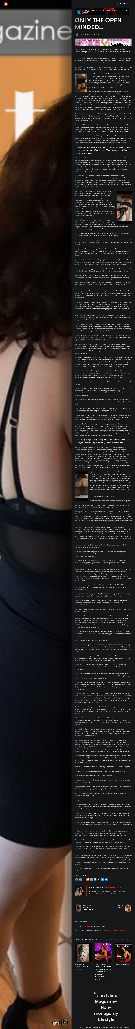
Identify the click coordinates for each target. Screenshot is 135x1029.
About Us (105, 1006)
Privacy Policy (122, 1010)
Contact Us (96, 1006)
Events (102, 1010)
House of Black (122, 964)
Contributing (114, 1006)
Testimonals (94, 1010)
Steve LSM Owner (85, 34)
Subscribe (88, 1006)
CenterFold (84, 1010)
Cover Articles (124, 1006)
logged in (87, 926)
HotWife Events (111, 1010)
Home (81, 1006)
